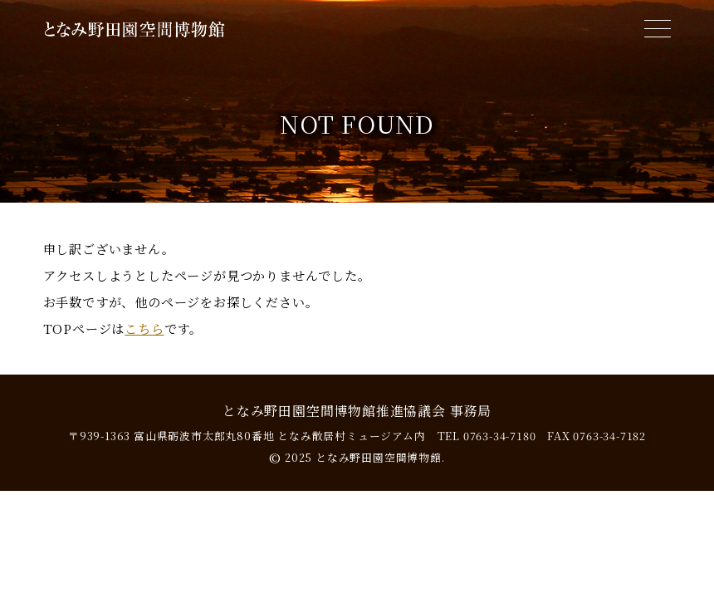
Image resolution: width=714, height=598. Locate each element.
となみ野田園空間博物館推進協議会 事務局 (357, 410)
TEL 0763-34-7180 (487, 436)
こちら (144, 328)
